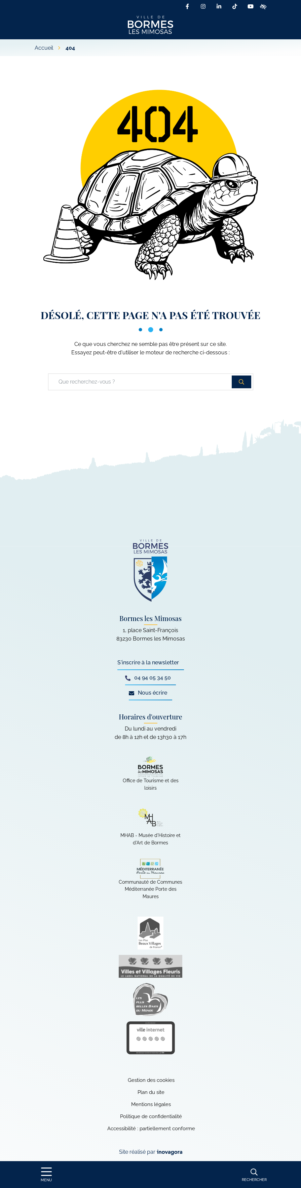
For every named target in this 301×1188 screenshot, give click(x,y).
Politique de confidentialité (151, 1116)
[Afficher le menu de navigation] (46, 1175)
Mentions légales (151, 1104)
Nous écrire (148, 693)
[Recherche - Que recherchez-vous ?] (140, 382)
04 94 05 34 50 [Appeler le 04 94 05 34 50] (148, 677)
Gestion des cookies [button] (151, 1080)
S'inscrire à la (148, 662)
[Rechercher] (254, 1174)
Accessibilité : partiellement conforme (151, 1129)
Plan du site (151, 1092)
